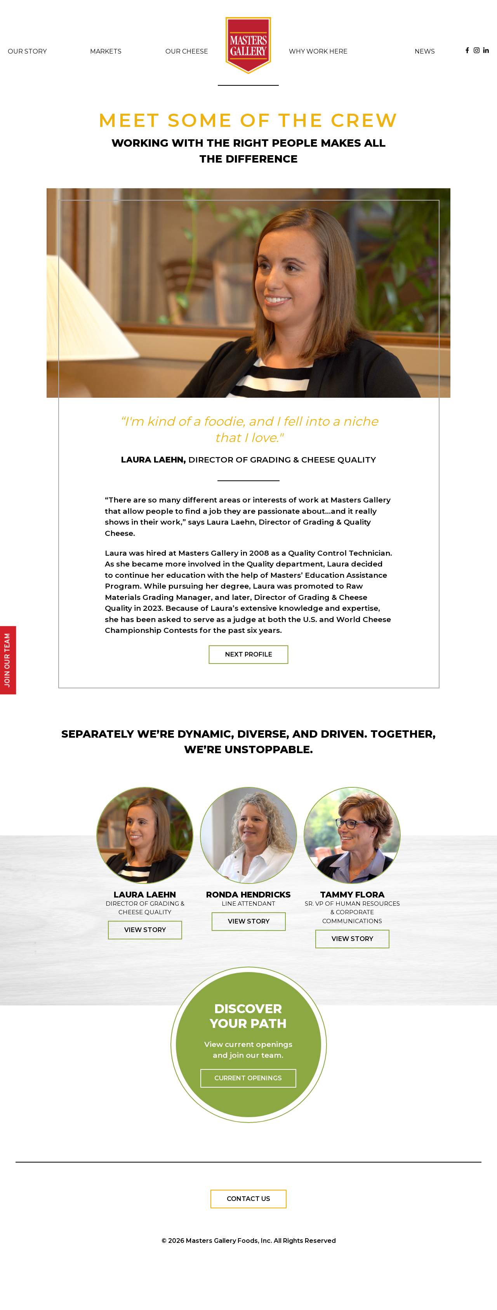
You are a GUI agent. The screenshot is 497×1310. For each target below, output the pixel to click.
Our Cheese (186, 51)
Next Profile (248, 654)
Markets (106, 51)
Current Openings (248, 1078)
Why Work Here (318, 51)
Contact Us (248, 1199)
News (425, 51)
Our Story (27, 51)
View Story (145, 930)
